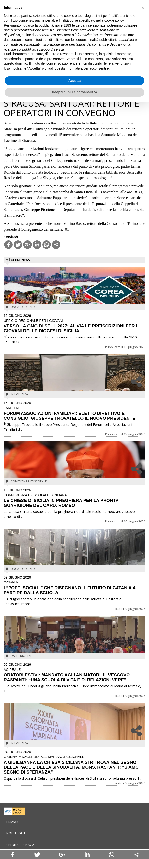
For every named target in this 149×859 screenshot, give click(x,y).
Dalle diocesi (21, 656)
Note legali (15, 833)
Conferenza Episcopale (29, 481)
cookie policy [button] (114, 20)
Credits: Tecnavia (20, 844)
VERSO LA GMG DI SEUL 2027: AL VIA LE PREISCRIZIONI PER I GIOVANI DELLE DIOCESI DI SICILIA (74, 323)
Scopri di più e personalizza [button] (74, 92)
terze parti (79, 25)
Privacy (12, 822)
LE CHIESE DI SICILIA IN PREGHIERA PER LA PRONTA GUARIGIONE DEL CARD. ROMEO (74, 498)
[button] (143, 8)
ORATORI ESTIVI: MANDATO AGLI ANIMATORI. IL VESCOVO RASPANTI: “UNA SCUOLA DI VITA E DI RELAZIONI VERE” (74, 672)
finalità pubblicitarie (102, 39)
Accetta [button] (74, 80)
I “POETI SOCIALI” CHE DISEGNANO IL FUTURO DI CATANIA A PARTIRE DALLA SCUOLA (74, 585)
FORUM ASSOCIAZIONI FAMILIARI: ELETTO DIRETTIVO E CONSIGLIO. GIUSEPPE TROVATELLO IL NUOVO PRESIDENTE (74, 411)
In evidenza (19, 394)
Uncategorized (23, 307)
